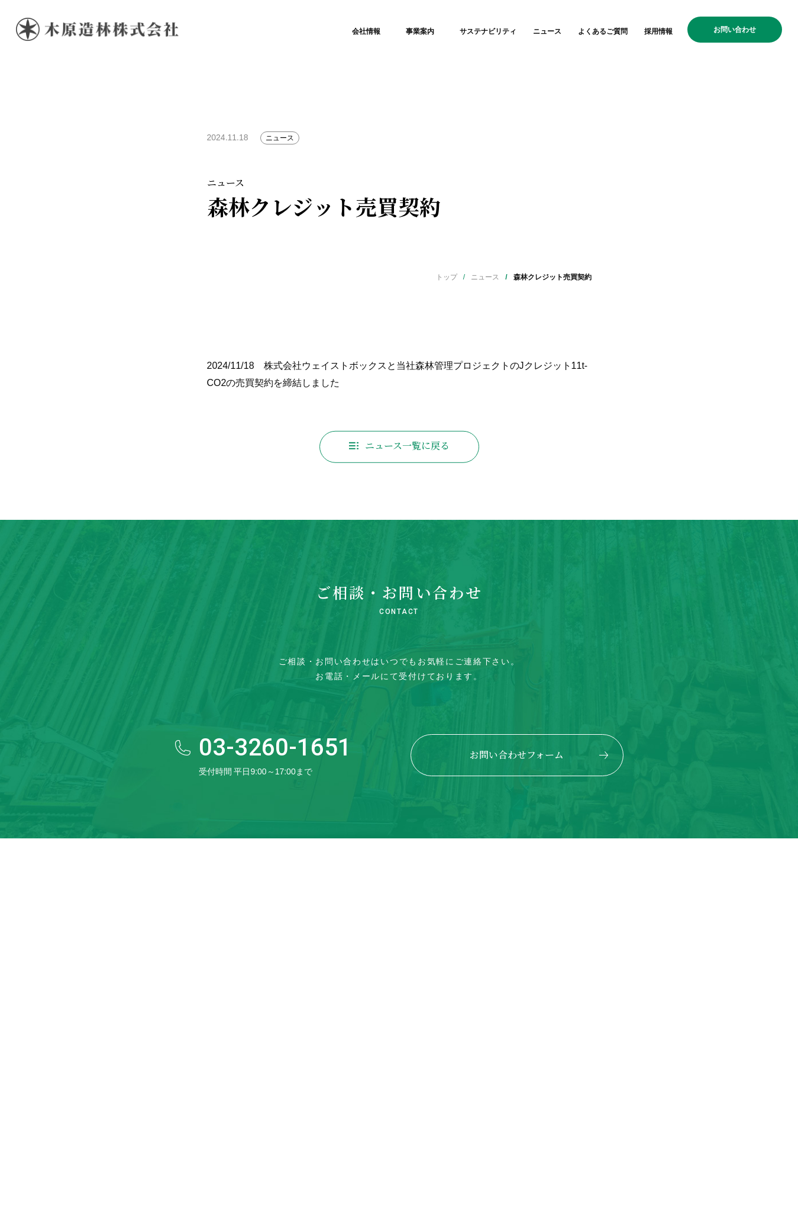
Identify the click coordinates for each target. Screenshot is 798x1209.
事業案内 (420, 31)
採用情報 (658, 31)
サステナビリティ (488, 31)
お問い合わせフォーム (517, 754)
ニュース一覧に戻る (407, 451)
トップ (446, 277)
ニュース (547, 31)
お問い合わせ (734, 29)
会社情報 (366, 31)
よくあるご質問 (603, 31)
